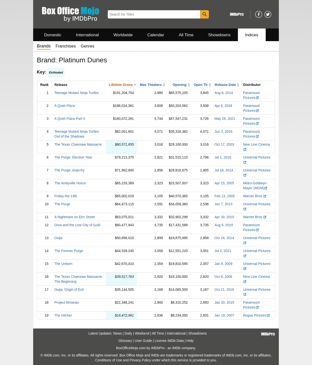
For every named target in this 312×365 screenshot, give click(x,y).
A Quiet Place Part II (69, 119)
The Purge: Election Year (73, 157)
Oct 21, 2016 (224, 289)
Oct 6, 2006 (223, 277)
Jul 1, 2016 (222, 157)
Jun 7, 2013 (223, 204)
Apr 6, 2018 (223, 106)
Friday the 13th (65, 196)
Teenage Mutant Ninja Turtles (76, 93)
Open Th (201, 85)
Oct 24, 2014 (224, 238)
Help (190, 341)
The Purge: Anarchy (69, 170)
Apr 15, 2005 (224, 183)
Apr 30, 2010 (224, 217)
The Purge (62, 204)
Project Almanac (66, 302)
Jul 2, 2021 (222, 251)
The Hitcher (63, 315)
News (117, 333)
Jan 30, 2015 (224, 302)
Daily (128, 333)
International (87, 35)
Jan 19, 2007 (224, 315)
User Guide (143, 341)
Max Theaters (151, 85)
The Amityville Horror (70, 183)
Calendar (155, 35)
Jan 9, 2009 (223, 264)
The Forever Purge (68, 251)
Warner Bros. (255, 196)
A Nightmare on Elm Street (74, 217)
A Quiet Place (64, 106)
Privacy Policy (140, 360)
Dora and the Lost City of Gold (77, 225)
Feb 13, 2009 (224, 196)
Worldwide (123, 35)
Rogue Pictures (256, 315)
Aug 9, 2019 (223, 225)
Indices (251, 35)
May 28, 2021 (224, 119)
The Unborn (63, 264)
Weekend (142, 333)
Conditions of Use (108, 360)
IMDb (176, 348)
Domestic (52, 35)
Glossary (125, 341)
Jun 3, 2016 (223, 131)
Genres (87, 46)
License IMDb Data (169, 341)
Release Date (225, 85)
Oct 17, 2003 (224, 144)
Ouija (58, 238)
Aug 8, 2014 (223, 93)
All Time (186, 35)
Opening (179, 85)
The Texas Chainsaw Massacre (78, 144)
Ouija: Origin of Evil (69, 289)
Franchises (66, 46)
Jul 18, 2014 (223, 170)
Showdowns (219, 35)
